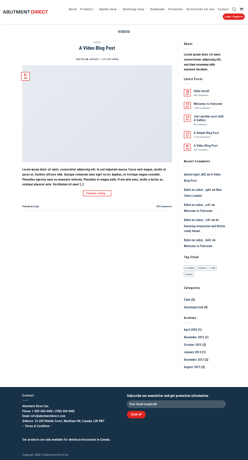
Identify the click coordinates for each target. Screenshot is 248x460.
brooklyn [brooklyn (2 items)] (189, 267)
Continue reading (97, 193)
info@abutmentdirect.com (48, 416)
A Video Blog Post (97, 48)
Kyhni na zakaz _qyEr (197, 190)
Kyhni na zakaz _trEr (197, 220)
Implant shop (109, 9)
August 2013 (192, 367)
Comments (164, 206)
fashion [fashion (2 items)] (202, 267)
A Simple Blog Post (206, 133)
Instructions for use (200, 9)
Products (87, 9)
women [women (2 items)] (189, 274)
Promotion (175, 9)
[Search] (234, 9)
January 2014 (192, 352)
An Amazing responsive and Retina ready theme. (204, 225)
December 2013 (194, 359)
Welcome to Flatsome (208, 104)
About (73, 9)
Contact (223, 9)
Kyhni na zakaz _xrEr (197, 205)
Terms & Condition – (38, 426)
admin (114, 59)
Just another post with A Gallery (209, 118)
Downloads (157, 9)
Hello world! (201, 91)
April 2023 (190, 330)
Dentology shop (135, 9)
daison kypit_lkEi (195, 174)
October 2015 (193, 345)
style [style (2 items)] (212, 267)
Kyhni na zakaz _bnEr (197, 240)
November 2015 (194, 337)
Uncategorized (193, 307)
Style (97, 42)
